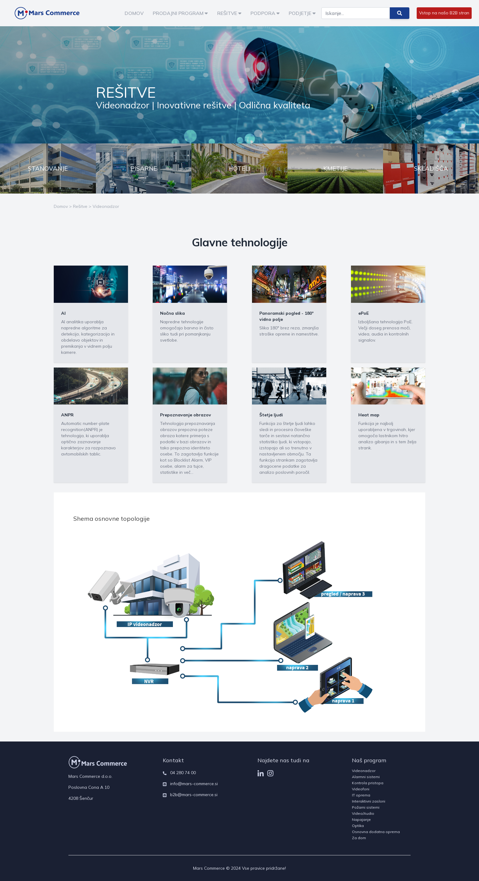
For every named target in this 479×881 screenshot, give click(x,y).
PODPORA (265, 13)
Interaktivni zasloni (368, 801)
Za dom (359, 838)
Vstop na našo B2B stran (444, 13)
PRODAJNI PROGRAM (180, 13)
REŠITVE (229, 13)
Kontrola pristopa (367, 783)
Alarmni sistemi (366, 776)
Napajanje (361, 819)
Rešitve (80, 206)
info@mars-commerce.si (194, 783)
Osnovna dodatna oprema (376, 831)
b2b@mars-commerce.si (194, 794)
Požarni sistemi (365, 807)
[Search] (355, 13)
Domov (61, 206)
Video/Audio (363, 813)
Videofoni (360, 789)
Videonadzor (106, 206)
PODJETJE (302, 13)
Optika (358, 825)
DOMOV (134, 13)
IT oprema (361, 795)
